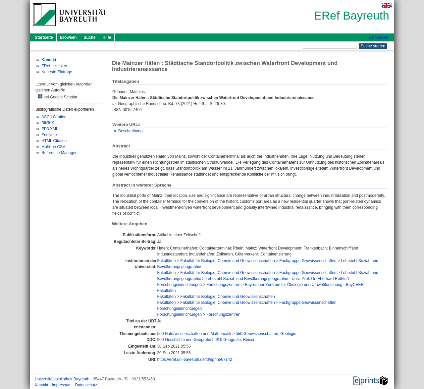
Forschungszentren (223, 284)
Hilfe (106, 37)
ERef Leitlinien (54, 66)
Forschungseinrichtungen (179, 284)
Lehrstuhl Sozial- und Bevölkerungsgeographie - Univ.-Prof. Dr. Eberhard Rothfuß (277, 278)
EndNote (49, 135)
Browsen (68, 37)
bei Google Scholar (57, 96)
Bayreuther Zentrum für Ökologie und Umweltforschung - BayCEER (304, 284)
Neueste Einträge (56, 72)
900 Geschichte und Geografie (184, 339)
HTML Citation (54, 141)
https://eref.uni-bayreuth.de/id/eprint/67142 (194, 359)
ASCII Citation (53, 117)
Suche (89, 37)
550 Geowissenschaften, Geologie (266, 333)
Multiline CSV (53, 146)
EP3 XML (49, 129)
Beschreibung (130, 131)
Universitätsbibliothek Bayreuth (62, 379)
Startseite (44, 37)
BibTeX (47, 123)
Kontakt (42, 385)
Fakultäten (166, 260)
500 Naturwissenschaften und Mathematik (194, 333)
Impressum (62, 385)
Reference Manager (59, 152)
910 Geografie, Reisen (235, 339)
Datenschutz (86, 385)
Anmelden (378, 37)
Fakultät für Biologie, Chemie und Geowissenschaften (227, 260)
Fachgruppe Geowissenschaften (307, 260)
